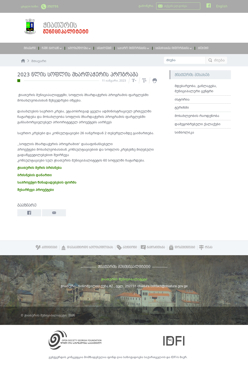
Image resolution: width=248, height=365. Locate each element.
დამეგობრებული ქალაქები (197, 124)
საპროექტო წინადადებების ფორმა (46, 182)
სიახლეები (104, 48)
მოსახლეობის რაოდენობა (197, 116)
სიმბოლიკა (184, 132)
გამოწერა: (146, 6)
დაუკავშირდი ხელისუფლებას (87, 247)
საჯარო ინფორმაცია (133, 48)
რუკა (205, 247)
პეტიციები (46, 247)
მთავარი (30, 48)
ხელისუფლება (79, 48)
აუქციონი (127, 247)
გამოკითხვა (153, 247)
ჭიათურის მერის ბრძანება (39, 168)
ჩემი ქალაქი (52, 48)
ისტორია (182, 99)
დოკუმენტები (182, 247)
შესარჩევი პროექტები (35, 190)
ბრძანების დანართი (34, 175)
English (221, 6)
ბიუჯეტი (203, 48)
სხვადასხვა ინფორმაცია (173, 48)
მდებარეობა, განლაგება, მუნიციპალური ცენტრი (196, 88)
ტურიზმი (182, 108)
